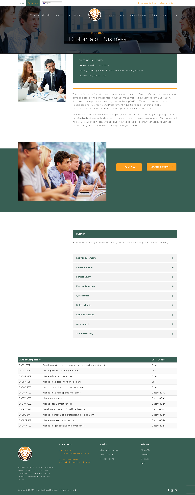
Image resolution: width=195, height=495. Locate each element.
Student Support (116, 15)
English (47, 3)
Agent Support (107, 454)
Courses (59, 15)
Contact (144, 459)
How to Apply (74, 15)
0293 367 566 (149, 3)
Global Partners (158, 15)
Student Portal (166, 3)
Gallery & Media (138, 15)
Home (21, 3)
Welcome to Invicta (40, 15)
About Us (145, 450)
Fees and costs (107, 459)
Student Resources (109, 450)
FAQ (143, 463)
